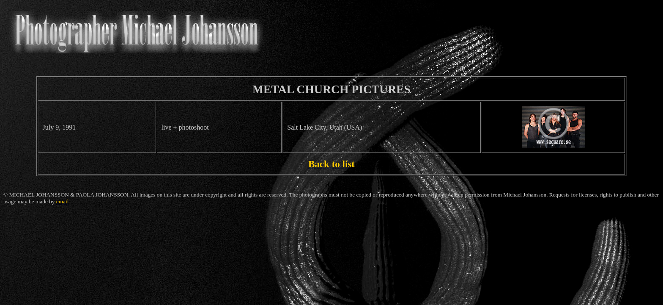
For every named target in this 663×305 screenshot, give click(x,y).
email (62, 201)
